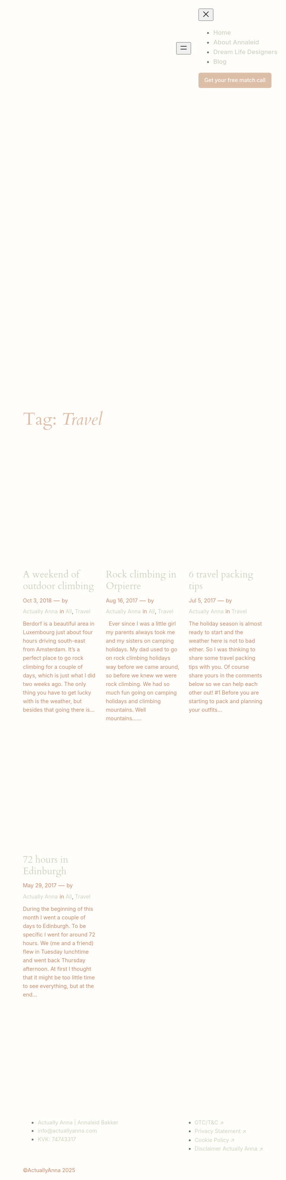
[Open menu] (183, 48)
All (69, 611)
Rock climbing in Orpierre (141, 580)
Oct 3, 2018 (37, 600)
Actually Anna (40, 611)
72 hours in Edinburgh (45, 865)
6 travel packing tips (221, 580)
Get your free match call (235, 80)
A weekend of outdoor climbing (58, 580)
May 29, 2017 (39, 885)
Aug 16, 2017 (122, 600)
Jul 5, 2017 (202, 600)
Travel (82, 611)
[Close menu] (205, 15)
